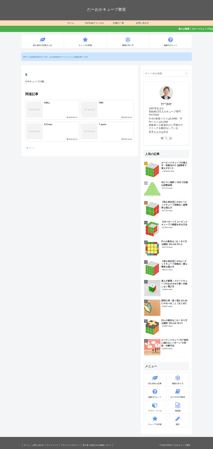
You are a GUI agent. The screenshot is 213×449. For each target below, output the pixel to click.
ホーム (26, 445)
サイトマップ (52, 445)
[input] (166, 73)
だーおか (166, 103)
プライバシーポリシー (70, 445)
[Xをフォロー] (166, 138)
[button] (186, 73)
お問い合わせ (38, 445)
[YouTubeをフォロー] (171, 138)
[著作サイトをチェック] (162, 138)
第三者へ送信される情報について (97, 445)
